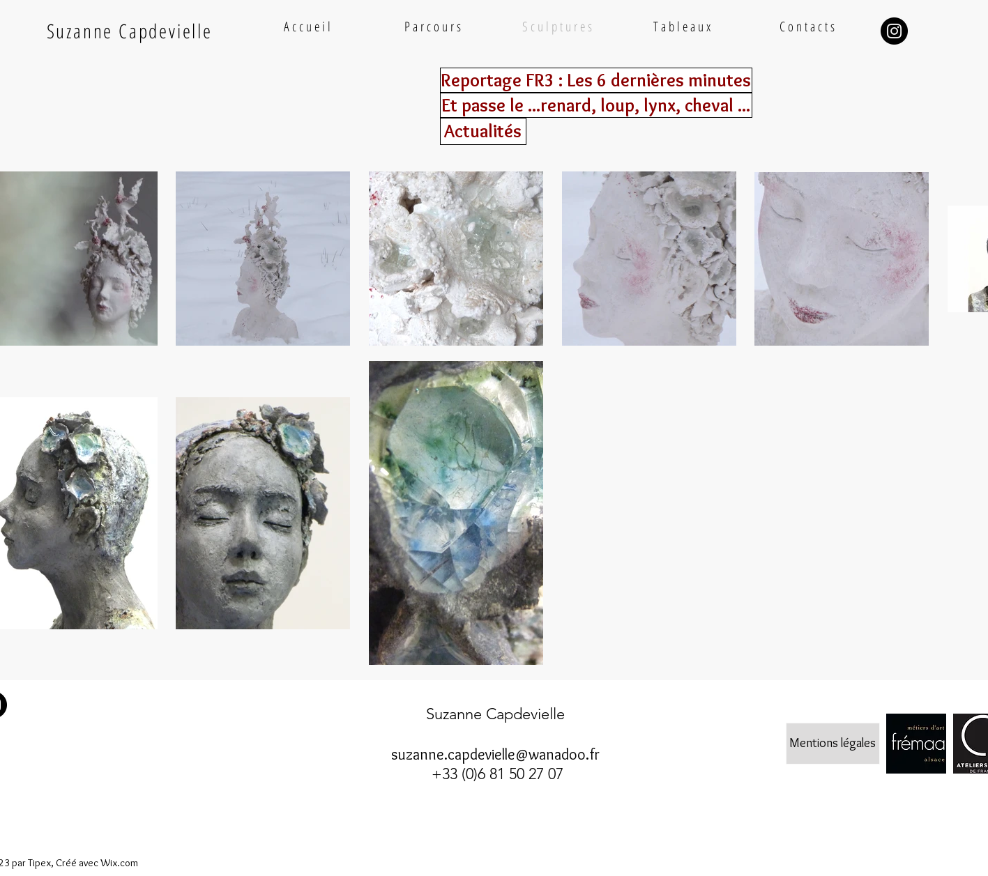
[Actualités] (483, 131)
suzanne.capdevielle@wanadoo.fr (495, 754)
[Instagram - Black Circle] (894, 31)
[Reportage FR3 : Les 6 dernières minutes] (596, 80)
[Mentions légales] (833, 743)
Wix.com (119, 862)
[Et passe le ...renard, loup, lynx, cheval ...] (596, 105)
